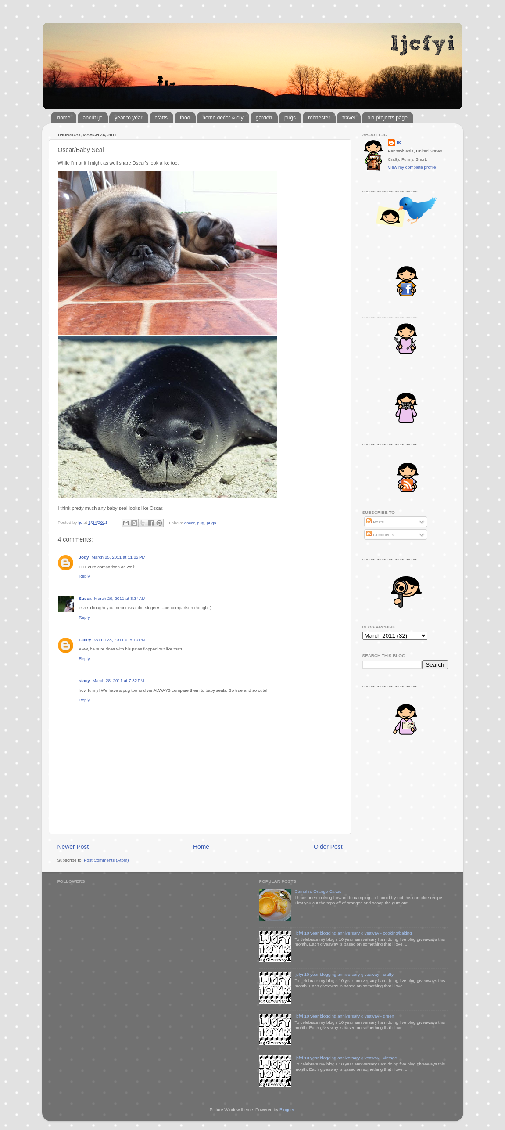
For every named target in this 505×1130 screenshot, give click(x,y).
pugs (290, 118)
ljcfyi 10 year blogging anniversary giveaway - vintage (345, 1057)
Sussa (85, 598)
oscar (189, 522)
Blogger (286, 1109)
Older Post (328, 846)
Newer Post (73, 846)
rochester (319, 118)
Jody (84, 557)
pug (200, 522)
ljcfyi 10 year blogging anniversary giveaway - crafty (344, 974)
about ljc (93, 118)
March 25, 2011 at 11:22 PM (119, 557)
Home (201, 846)
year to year (128, 118)
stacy (84, 680)
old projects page (387, 118)
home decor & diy (222, 118)
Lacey (85, 639)
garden (264, 118)
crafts (161, 118)
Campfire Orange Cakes (317, 891)
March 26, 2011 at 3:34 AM (120, 598)
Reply (84, 576)
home (64, 118)
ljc (399, 142)
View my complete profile (412, 167)
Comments (380, 534)
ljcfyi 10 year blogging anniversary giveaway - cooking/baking (353, 933)
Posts (374, 522)
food (185, 118)
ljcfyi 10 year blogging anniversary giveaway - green (344, 1016)
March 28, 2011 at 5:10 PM (120, 639)
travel (348, 118)
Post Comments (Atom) (106, 860)
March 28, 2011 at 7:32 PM (118, 680)
